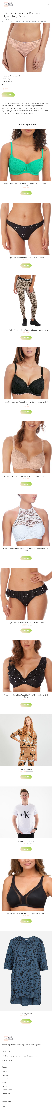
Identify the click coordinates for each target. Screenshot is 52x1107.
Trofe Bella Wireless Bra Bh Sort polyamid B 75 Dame (26, 914)
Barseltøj (4, 1075)
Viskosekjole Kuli (26, 1014)
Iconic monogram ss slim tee (26, 841)
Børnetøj (4, 1079)
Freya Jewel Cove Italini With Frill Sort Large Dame (26, 623)
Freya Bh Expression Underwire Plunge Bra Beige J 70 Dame (26, 476)
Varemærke (14, 76)
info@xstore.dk (6, 1060)
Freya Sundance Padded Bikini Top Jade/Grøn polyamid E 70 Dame (26, 185)
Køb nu (8, 95)
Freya (21, 76)
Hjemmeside (5, 19)
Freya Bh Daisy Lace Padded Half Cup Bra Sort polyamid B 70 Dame (26, 403)
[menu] (49, 4)
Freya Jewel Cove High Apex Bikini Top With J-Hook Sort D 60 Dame (26, 696)
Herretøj (4, 1086)
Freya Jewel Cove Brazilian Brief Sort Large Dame (26, 258)
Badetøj (4, 1072)
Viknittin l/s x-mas (26, 769)
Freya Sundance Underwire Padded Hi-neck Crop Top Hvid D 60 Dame (26, 550)
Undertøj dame (6, 1090)
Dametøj (4, 1082)
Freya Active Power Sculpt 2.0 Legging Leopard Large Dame (26, 330)
